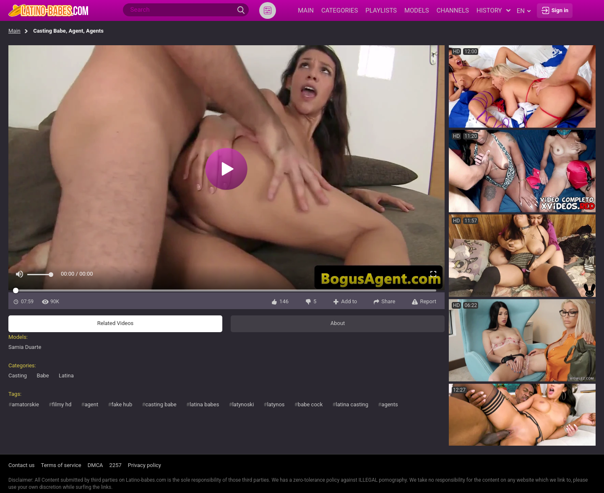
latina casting (352, 404)
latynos (276, 404)
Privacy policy (144, 465)
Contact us (21, 465)
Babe (42, 375)
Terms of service (61, 465)
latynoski (243, 404)
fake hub (121, 404)
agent (91, 404)
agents (389, 404)
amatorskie (25, 404)
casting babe (160, 404)
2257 (115, 465)
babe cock (310, 404)
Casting (17, 375)
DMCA (95, 465)
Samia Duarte (24, 347)
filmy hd (61, 404)
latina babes (204, 404)
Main (14, 31)
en (524, 11)
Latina (66, 375)
